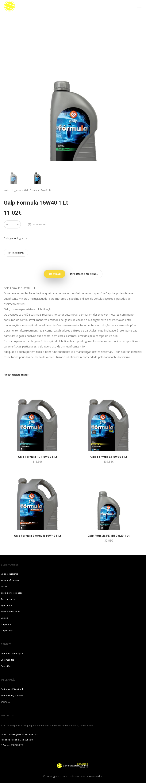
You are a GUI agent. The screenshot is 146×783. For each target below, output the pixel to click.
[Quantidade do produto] (13, 224)
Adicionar (39, 224)
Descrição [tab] (54, 274)
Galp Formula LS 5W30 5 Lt (108, 456)
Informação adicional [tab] (84, 274)
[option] (14, 173)
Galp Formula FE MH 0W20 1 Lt (108, 535)
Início (7, 190)
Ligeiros (17, 190)
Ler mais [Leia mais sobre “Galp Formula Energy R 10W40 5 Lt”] (33, 522)
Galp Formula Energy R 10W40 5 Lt (37, 535)
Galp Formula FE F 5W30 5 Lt (37, 456)
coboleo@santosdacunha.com (22, 734)
